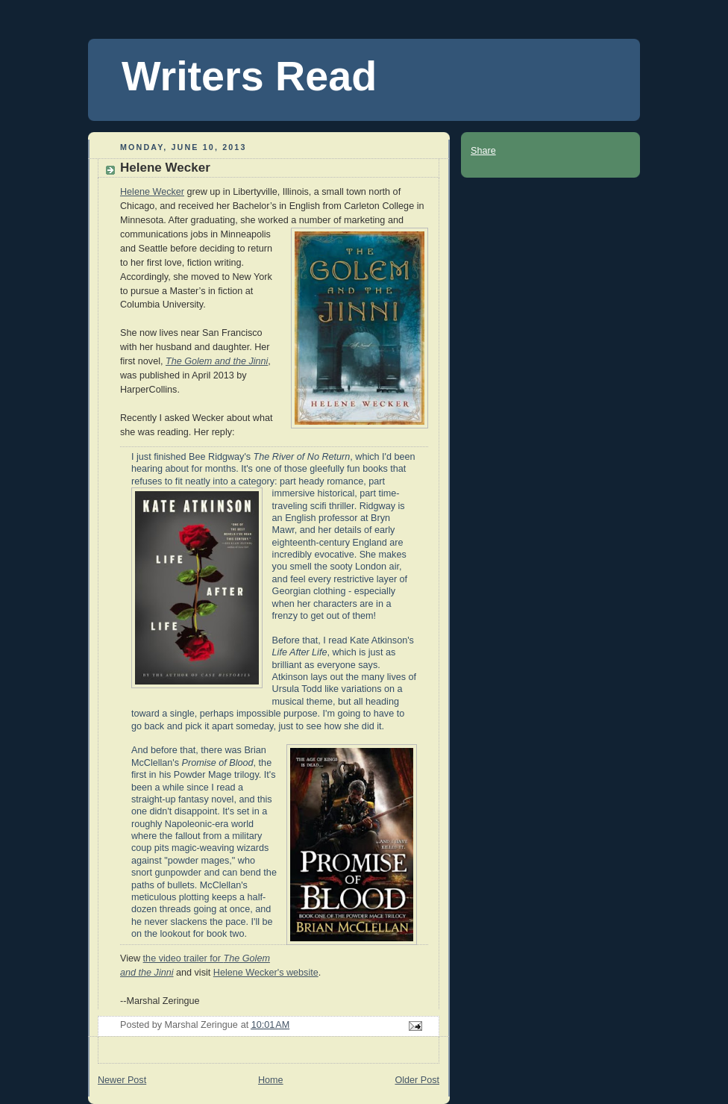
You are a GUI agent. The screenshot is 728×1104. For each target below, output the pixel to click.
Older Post (417, 1080)
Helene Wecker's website (265, 972)
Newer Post (122, 1080)
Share (483, 151)
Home (270, 1080)
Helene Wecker (152, 192)
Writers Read (249, 76)
